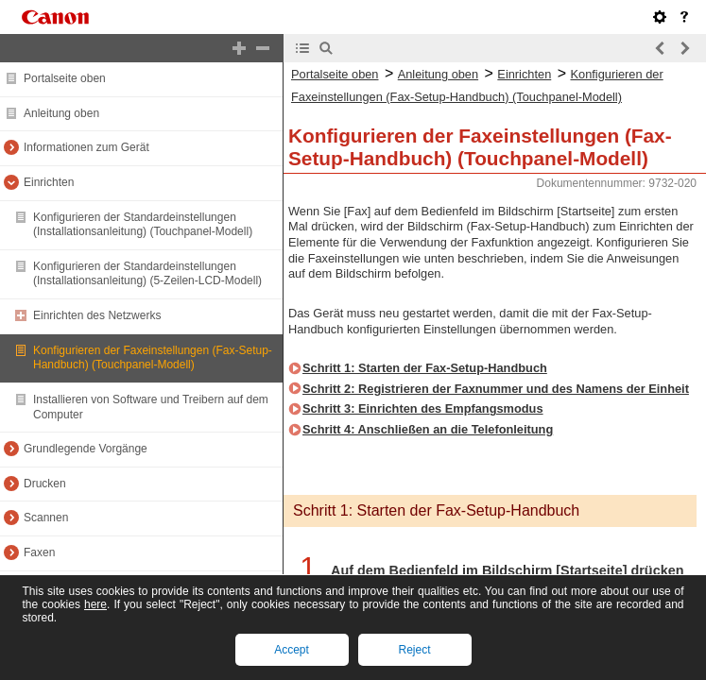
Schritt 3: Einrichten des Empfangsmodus (422, 408)
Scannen (46, 517)
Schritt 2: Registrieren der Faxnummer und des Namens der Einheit (495, 389)
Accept (291, 649)
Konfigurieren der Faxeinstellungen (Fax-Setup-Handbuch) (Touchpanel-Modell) (152, 358)
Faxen (39, 552)
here (95, 604)
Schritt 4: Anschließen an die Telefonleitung (427, 429)
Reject (414, 649)
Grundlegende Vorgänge (85, 448)
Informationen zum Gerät (86, 147)
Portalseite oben (65, 78)
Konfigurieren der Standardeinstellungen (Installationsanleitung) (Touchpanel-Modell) (142, 225)
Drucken (45, 483)
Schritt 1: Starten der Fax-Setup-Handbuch (424, 368)
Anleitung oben (61, 113)
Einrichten (49, 182)
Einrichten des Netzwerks (97, 315)
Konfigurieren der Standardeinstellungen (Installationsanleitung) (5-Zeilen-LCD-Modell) (147, 274)
